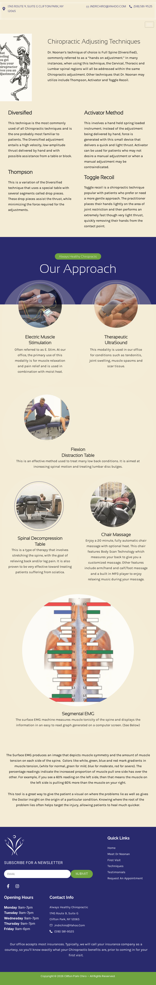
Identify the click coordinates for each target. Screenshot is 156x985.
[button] (78, 256)
